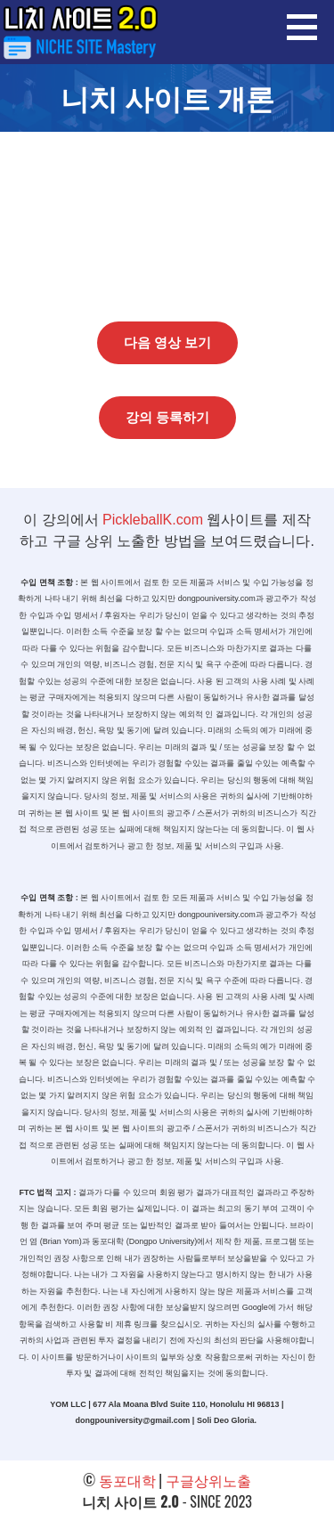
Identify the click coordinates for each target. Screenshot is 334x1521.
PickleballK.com (152, 519)
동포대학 (127, 1480)
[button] (308, 27)
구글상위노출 (208, 1480)
